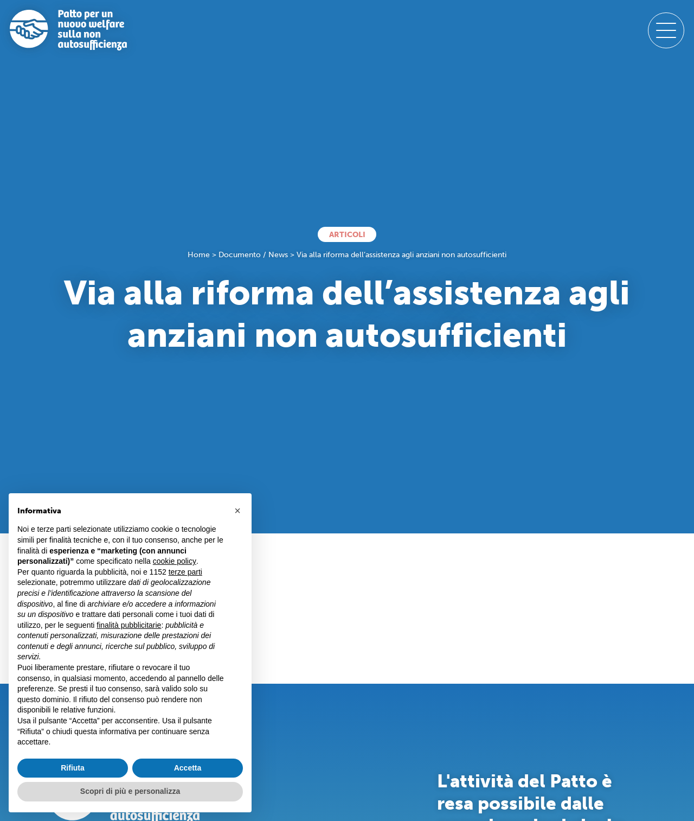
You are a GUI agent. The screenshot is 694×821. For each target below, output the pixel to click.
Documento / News (253, 254)
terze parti (185, 572)
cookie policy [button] (174, 561)
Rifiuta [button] (73, 767)
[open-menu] (666, 30)
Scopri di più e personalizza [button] (130, 791)
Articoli (347, 234)
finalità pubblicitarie (129, 625)
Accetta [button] (188, 767)
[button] (237, 510)
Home (199, 254)
